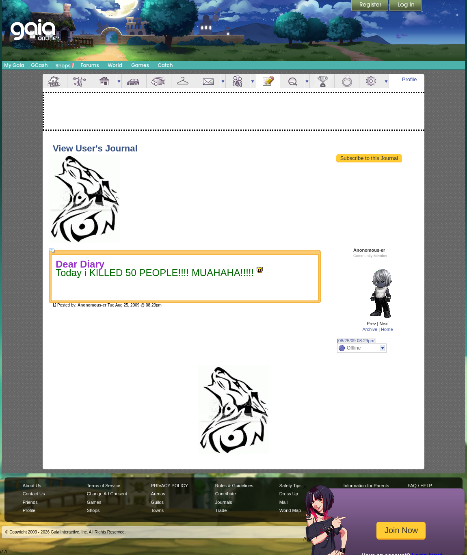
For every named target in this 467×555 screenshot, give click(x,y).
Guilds (157, 502)
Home (387, 329)
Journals (223, 502)
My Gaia (14, 65)
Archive (369, 329)
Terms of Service (103, 485)
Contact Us (34, 493)
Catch (165, 65)
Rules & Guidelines (234, 485)
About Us (32, 485)
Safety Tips (290, 485)
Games (140, 65)
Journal (267, 81)
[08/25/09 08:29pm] (356, 340)
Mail (208, 81)
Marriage (347, 81)
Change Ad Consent (107, 493)
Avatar (79, 81)
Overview (55, 81)
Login (405, 6)
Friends (238, 81)
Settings (371, 81)
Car (134, 81)
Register (370, 6)
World (115, 65)
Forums (89, 65)
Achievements (322, 81)
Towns (157, 510)
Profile (409, 79)
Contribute (225, 493)
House (104, 81)
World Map (290, 510)
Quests (292, 81)
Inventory (183, 81)
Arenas (158, 493)
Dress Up (288, 493)
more (119, 81)
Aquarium (159, 81)
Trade (221, 510)
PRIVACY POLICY (169, 485)
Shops (65, 65)
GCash (39, 65)
